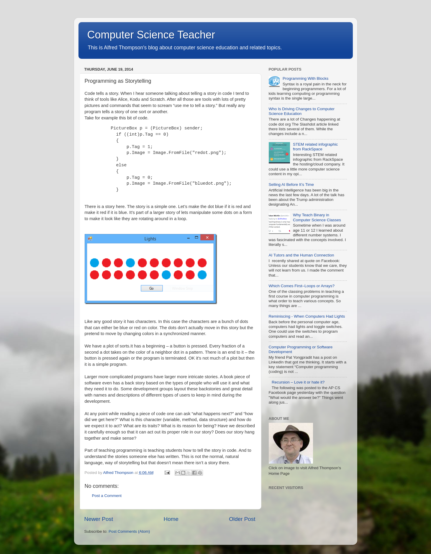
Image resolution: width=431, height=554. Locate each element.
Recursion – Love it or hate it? (298, 382)
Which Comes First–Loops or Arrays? (302, 286)
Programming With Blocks (305, 78)
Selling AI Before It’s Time (291, 184)
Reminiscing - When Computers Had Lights (307, 316)
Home (171, 519)
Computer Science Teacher (151, 35)
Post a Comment (107, 495)
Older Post (242, 519)
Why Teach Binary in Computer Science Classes (317, 217)
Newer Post (98, 519)
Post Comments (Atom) (129, 531)
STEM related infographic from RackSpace (315, 146)
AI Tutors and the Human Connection (301, 255)
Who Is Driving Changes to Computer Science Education (302, 111)
